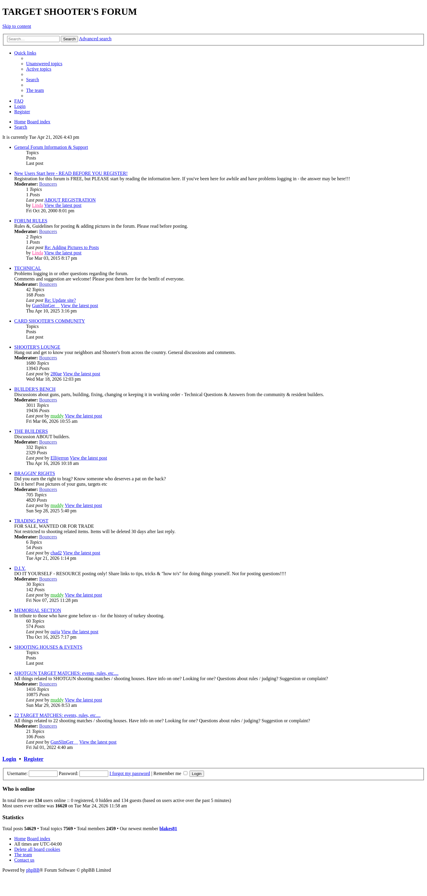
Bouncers (48, 183)
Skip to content (16, 26)
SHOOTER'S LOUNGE (37, 347)
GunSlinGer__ (46, 305)
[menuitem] (44, 63)
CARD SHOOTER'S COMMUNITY (49, 320)
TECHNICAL (27, 268)
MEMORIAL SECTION (37, 610)
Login (9, 759)
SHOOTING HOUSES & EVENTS (48, 647)
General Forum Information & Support (51, 147)
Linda (37, 205)
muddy (56, 415)
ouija (55, 631)
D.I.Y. (20, 568)
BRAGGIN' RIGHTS (34, 473)
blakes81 (168, 828)
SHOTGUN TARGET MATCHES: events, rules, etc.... (66, 673)
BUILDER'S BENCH (34, 389)
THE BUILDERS (31, 431)
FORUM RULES (30, 220)
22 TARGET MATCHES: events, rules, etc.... (57, 715)
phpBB (32, 870)
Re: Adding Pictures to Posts (71, 247)
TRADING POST (31, 520)
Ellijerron (59, 457)
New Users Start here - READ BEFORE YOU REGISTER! (71, 173)
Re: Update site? (60, 300)
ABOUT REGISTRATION (69, 200)
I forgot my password (129, 773)
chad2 (56, 552)
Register (33, 759)
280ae (56, 373)
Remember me (170, 773)
